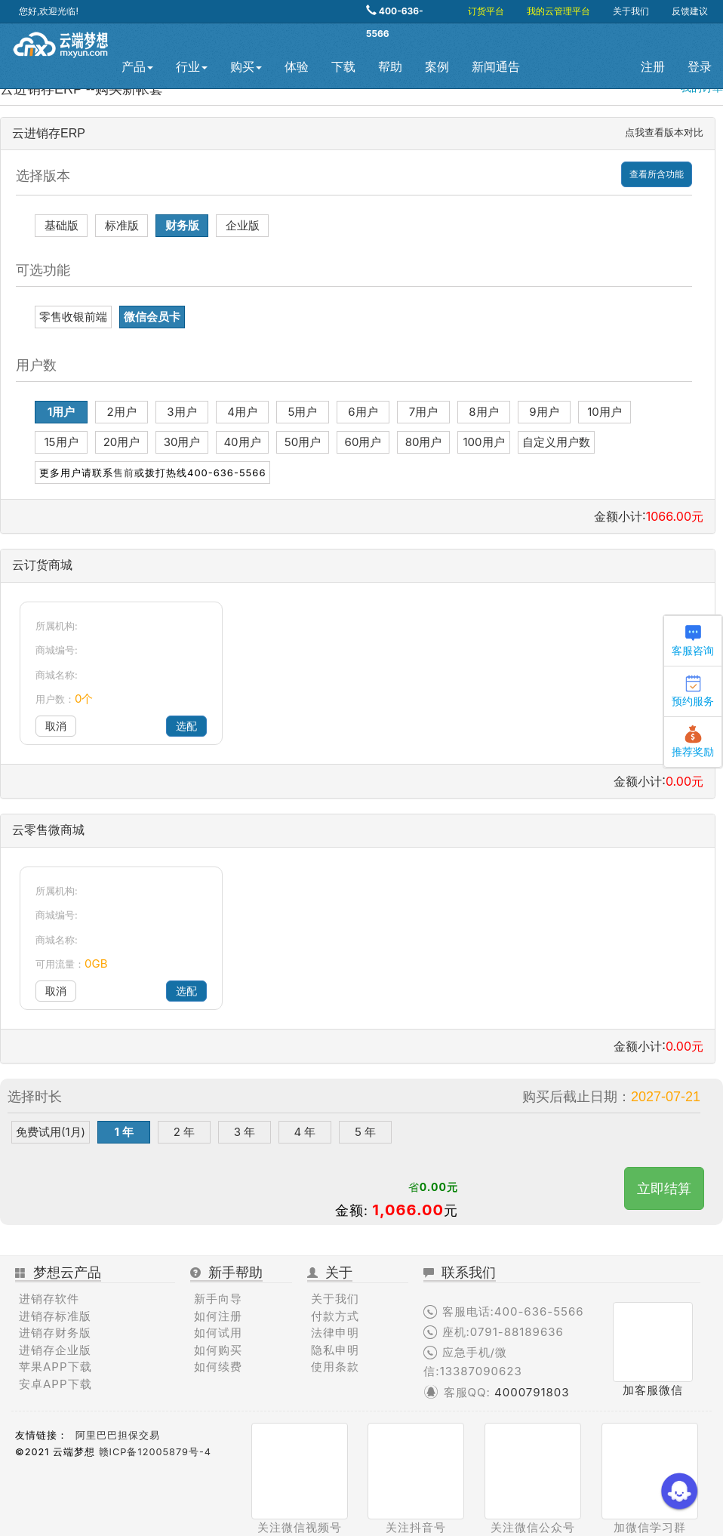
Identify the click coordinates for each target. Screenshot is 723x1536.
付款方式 (335, 1316)
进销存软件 (49, 1298)
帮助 (390, 66)
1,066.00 (408, 1210)
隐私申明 (335, 1350)
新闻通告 (496, 66)
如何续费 (218, 1366)
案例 (437, 66)
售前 (123, 472)
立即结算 (664, 1188)
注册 (653, 66)
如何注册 (218, 1316)
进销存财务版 (55, 1332)
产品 (137, 66)
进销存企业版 (55, 1350)
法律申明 (335, 1332)
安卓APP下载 (55, 1384)
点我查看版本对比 (664, 132)
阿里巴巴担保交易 (117, 1435)
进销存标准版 (55, 1316)
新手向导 (218, 1298)
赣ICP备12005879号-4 (155, 1452)
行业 (192, 66)
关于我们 (631, 11)
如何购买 (218, 1350)
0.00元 (439, 1186)
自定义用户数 (556, 442)
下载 (343, 66)
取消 (55, 725)
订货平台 (486, 11)
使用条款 (335, 1366)
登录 (700, 66)
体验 (297, 66)
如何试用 (218, 1332)
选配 (186, 725)
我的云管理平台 (558, 11)
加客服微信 (653, 1390)
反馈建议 (690, 11)
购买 (246, 66)
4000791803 (532, 1392)
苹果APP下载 (55, 1366)
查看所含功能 (656, 174)
